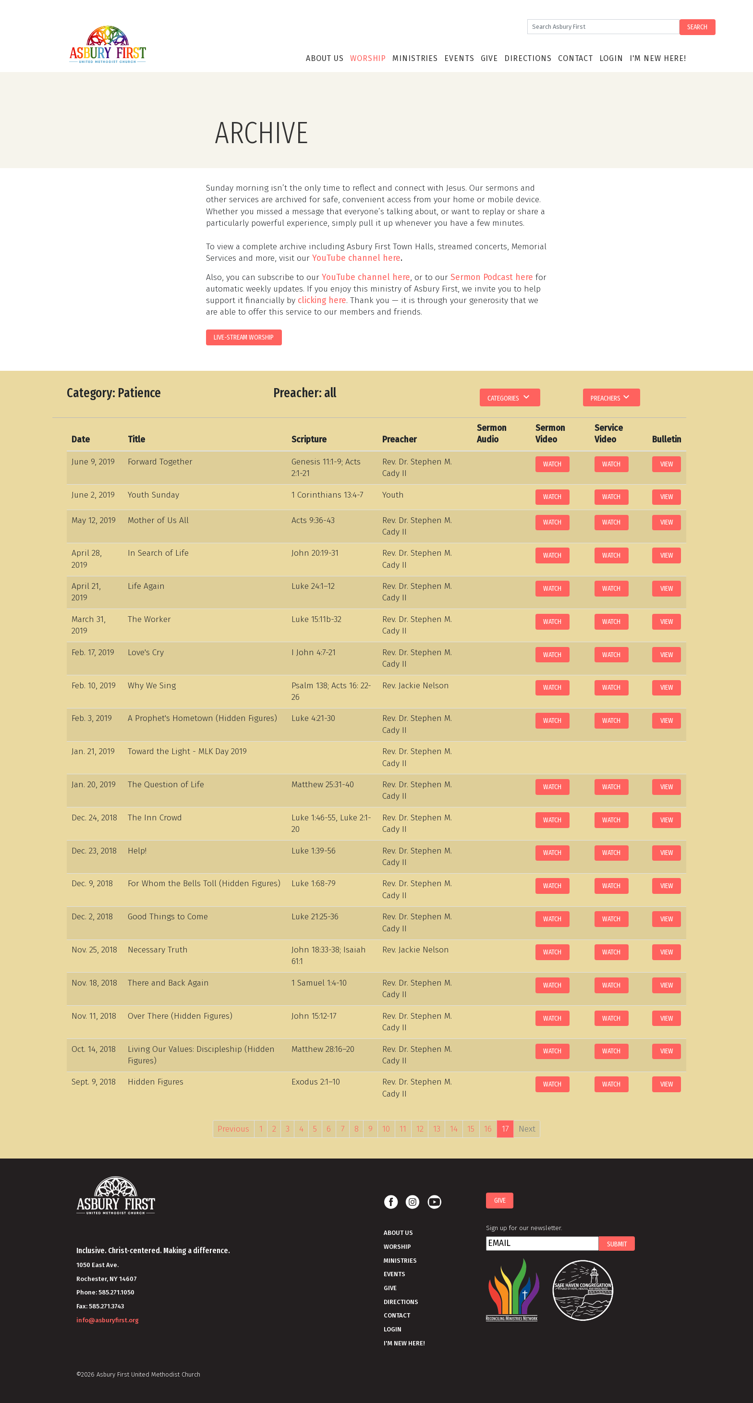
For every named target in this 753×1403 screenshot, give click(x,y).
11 (403, 1129)
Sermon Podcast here (491, 277)
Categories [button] (509, 397)
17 (505, 1129)
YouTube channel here (356, 258)
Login (611, 58)
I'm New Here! (658, 58)
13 (436, 1129)
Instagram (412, 1202)
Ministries (415, 58)
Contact (575, 58)
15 (470, 1129)
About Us (325, 58)
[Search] (603, 26)
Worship (368, 58)
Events (459, 58)
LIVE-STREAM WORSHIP (244, 337)
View (666, 464)
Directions (528, 58)
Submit (617, 1244)
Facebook (391, 1202)
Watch (552, 464)
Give (489, 58)
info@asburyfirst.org (107, 1320)
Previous (233, 1129)
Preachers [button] (611, 397)
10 (386, 1129)
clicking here (322, 300)
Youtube (434, 1202)
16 (488, 1129)
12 (420, 1129)
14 (454, 1129)
